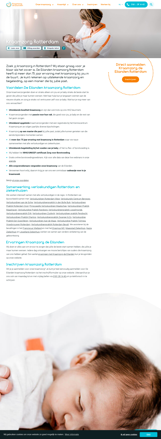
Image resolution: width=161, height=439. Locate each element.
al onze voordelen (20, 185)
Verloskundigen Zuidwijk (43, 218)
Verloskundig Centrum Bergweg (75, 204)
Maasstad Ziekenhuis (75, 233)
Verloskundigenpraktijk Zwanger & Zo (54, 222)
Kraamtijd (67, 7)
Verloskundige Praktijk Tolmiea (71, 226)
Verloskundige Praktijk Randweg (33, 215)
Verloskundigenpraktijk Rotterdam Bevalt (50, 229)
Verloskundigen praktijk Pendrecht (71, 218)
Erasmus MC (58, 233)
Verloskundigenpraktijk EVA (19, 218)
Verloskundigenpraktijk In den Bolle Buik (52, 207)
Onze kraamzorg (49, 7)
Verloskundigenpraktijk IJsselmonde (65, 215)
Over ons (82, 7)
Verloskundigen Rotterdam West (45, 204)
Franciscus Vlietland (32, 233)
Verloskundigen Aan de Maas (42, 226)
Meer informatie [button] (72, 434)
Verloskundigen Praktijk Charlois (21, 222)
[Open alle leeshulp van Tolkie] (64, 53)
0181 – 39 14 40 (136, 7)
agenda (12, 166)
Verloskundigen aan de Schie (19, 207)
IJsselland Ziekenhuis (30, 237)
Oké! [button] (149, 434)
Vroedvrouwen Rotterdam (18, 229)
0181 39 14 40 (59, 281)
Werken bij (109, 7)
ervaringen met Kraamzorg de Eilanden (56, 259)
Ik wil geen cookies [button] (129, 434)
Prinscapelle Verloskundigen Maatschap (48, 211)
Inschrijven (96, 7)
